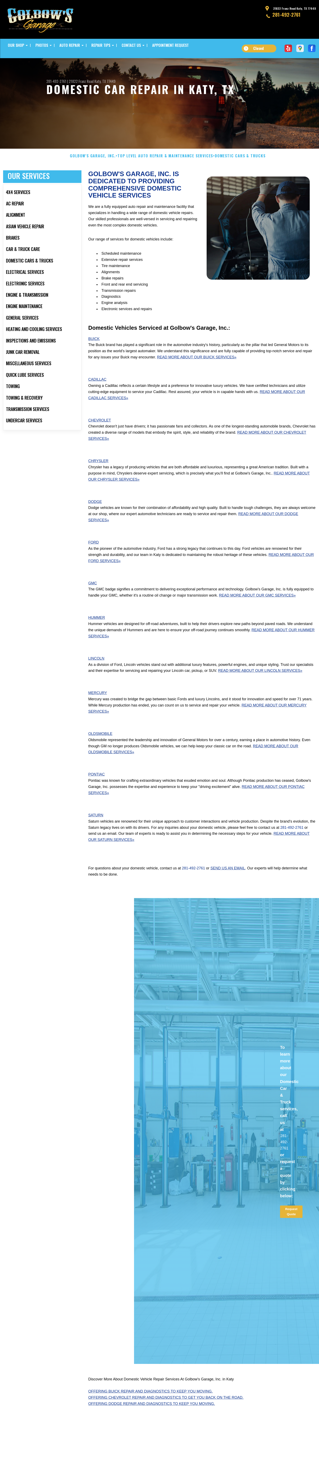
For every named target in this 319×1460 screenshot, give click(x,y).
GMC (92, 602)
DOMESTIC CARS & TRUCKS (240, 175)
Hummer (96, 637)
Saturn (95, 834)
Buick (94, 358)
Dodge (95, 521)
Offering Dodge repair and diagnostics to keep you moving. (151, 1423)
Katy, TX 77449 (104, 81)
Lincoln (96, 678)
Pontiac (96, 793)
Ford (93, 561)
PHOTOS (41, 45)
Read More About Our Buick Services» (196, 376)
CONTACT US (131, 45)
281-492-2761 (286, 14)
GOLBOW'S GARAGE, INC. (93, 175)
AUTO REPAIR (69, 45)
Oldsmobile (100, 753)
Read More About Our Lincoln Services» (260, 690)
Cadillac (97, 399)
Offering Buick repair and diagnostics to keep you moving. (150, 1410)
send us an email (227, 887)
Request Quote (291, 1230)
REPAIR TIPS (100, 45)
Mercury (97, 712)
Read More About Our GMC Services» (257, 614)
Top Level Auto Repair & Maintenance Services (165, 175)
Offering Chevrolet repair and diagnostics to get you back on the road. (166, 1417)
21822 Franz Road (81, 81)
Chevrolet (99, 439)
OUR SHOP (16, 45)
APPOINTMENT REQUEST (170, 45)
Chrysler (98, 480)
